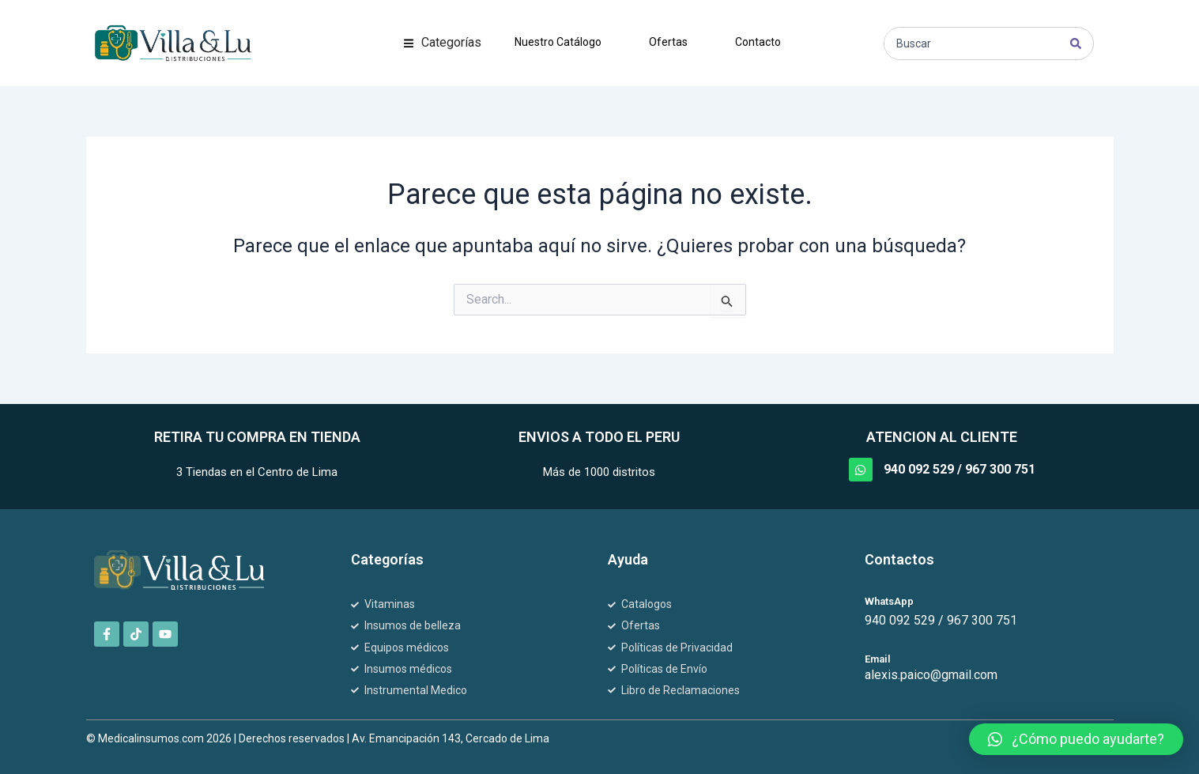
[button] (442, 42)
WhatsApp (889, 601)
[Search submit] (1075, 43)
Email (878, 659)
